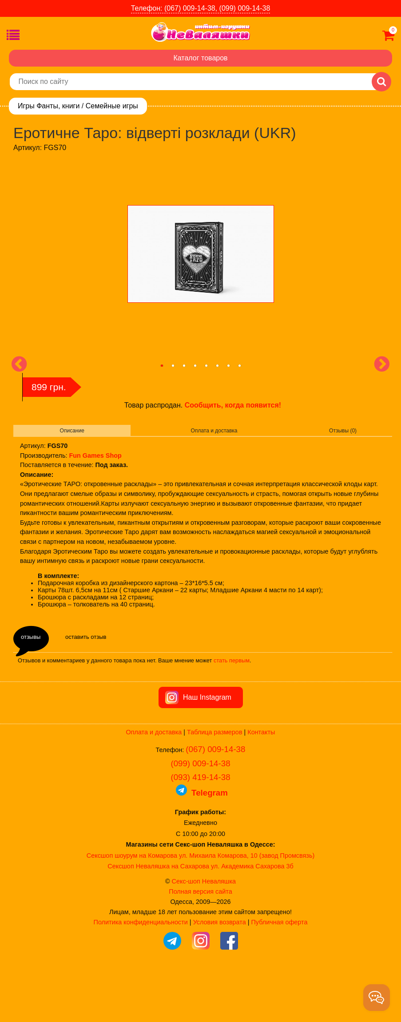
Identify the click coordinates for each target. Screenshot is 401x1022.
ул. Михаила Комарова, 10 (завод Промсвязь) (246, 905)
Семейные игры (112, 106)
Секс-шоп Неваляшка (204, 931)
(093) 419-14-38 (200, 827)
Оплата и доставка (214, 431)
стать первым (232, 660)
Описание (72, 431)
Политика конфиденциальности (141, 972)
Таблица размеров (214, 782)
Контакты (261, 782)
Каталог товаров (200, 58)
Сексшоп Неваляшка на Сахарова (158, 916)
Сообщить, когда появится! (233, 405)
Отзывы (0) (343, 431)
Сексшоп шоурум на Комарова (132, 905)
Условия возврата (219, 972)
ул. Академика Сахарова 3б (252, 916)
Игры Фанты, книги (48, 106)
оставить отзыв (85, 637)
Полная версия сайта (200, 941)
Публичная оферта (279, 972)
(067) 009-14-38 (215, 799)
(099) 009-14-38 (200, 813)
